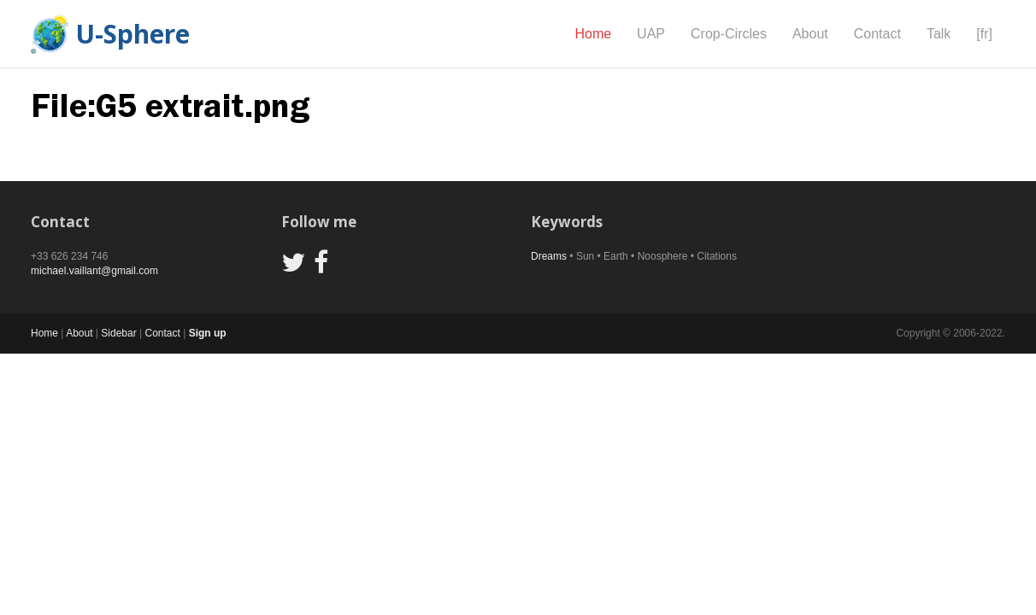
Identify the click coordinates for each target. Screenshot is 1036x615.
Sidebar (118, 333)
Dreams (549, 256)
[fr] (984, 33)
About (810, 33)
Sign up (208, 333)
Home (592, 33)
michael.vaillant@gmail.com (94, 271)
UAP (651, 33)
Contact (877, 33)
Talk (939, 33)
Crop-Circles (729, 33)
